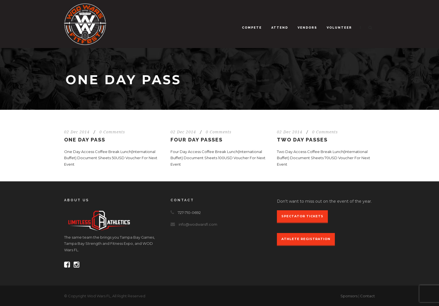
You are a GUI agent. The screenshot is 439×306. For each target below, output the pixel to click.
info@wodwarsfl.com (198, 224)
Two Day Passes (302, 140)
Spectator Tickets (302, 216)
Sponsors (349, 296)
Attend (279, 27)
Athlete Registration (305, 239)
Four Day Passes (197, 140)
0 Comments (112, 132)
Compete (252, 27)
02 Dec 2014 (77, 132)
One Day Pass (84, 140)
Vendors (307, 27)
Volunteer (339, 27)
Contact (367, 296)
